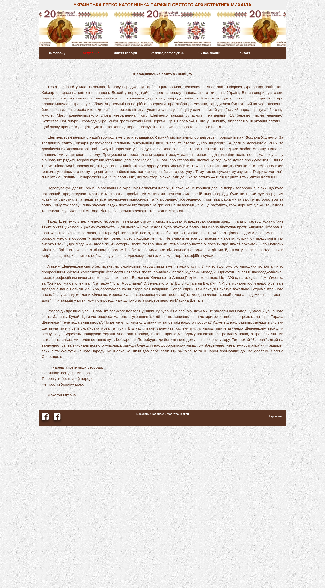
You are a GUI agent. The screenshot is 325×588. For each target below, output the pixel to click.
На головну (56, 53)
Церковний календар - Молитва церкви (162, 413)
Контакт (244, 53)
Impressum (276, 416)
